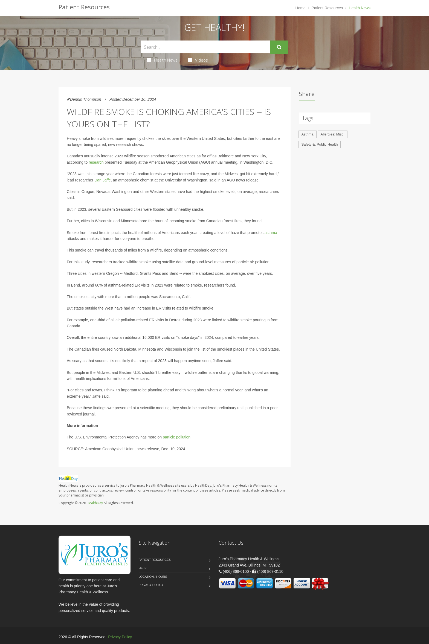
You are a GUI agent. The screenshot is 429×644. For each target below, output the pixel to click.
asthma (271, 232)
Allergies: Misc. (332, 134)
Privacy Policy (151, 585)
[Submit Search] (279, 47)
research (96, 162)
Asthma (308, 134)
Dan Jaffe (102, 180)
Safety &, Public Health (320, 144)
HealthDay (95, 503)
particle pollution (176, 437)
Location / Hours (153, 576)
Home (300, 8)
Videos (198, 60)
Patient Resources (327, 8)
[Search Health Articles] (205, 47)
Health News (162, 60)
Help (143, 568)
